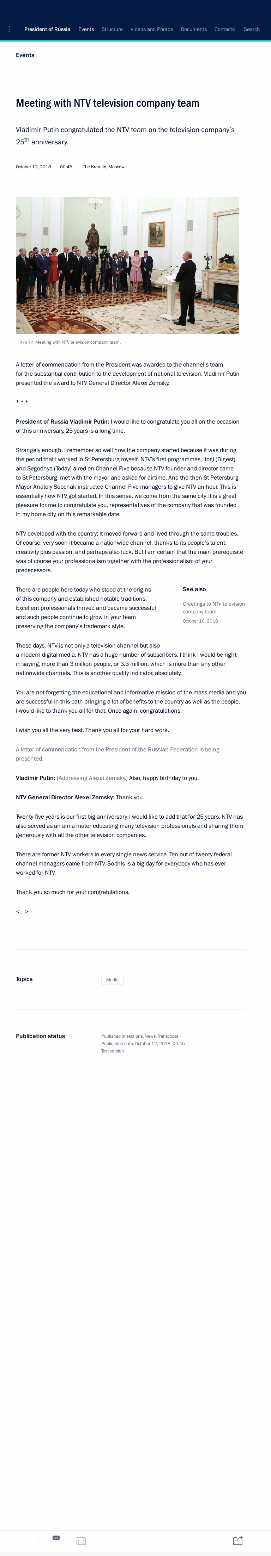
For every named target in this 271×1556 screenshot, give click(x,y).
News (150, 1036)
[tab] (24, 1541)
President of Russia (47, 10)
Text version (112, 1051)
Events (25, 55)
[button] (11, 10)
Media (112, 980)
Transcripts (168, 1036)
